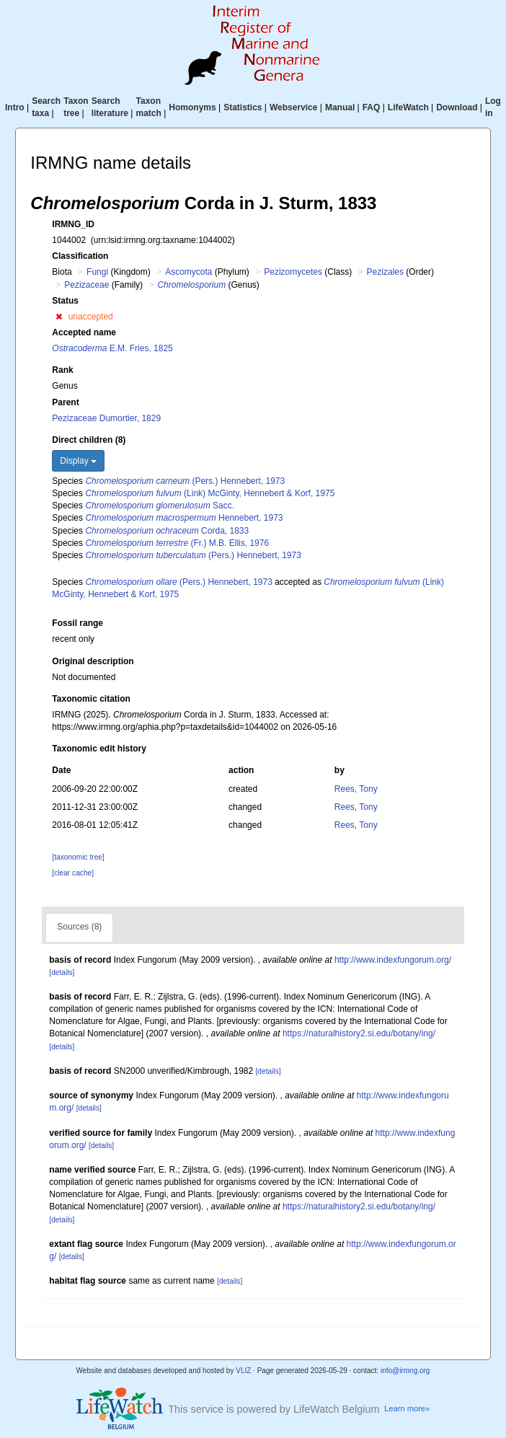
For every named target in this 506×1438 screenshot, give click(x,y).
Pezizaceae (86, 285)
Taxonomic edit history (99, 749)
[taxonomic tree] (78, 857)
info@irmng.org (405, 1371)
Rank (62, 370)
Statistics (242, 107)
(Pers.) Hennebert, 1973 (185, 481)
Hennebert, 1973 (184, 518)
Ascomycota (188, 272)
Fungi (97, 272)
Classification (80, 256)
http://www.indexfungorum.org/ (392, 960)
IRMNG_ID (73, 224)
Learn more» (407, 1408)
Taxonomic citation (91, 699)
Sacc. (159, 505)
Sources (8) (79, 927)
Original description (92, 661)
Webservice (294, 107)
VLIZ (243, 1371)
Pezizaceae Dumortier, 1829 (106, 418)
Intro (15, 107)
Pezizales (385, 272)
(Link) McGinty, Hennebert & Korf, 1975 (209, 493)
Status (65, 301)
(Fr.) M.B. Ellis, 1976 (177, 543)
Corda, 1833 (167, 531)
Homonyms (192, 107)
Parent (65, 402)
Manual (340, 107)
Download (456, 107)
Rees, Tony (356, 789)
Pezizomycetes (293, 272)
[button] (59, 316)
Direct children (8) (88, 440)
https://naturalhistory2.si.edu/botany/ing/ (359, 1033)
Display (78, 461)
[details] (61, 972)
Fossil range (77, 623)
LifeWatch (408, 107)
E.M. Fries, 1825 (112, 348)
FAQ (372, 107)
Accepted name (84, 332)
